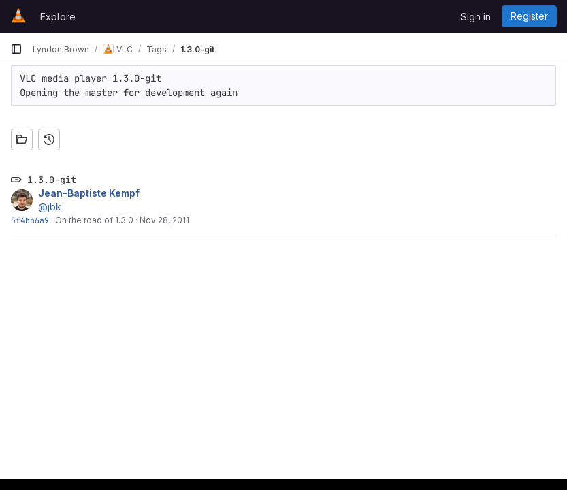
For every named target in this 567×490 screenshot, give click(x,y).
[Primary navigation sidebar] (16, 49)
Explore (58, 16)
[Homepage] (18, 16)
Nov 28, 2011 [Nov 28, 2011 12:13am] (164, 220)
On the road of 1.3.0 (94, 220)
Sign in (476, 16)
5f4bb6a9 (30, 220)
